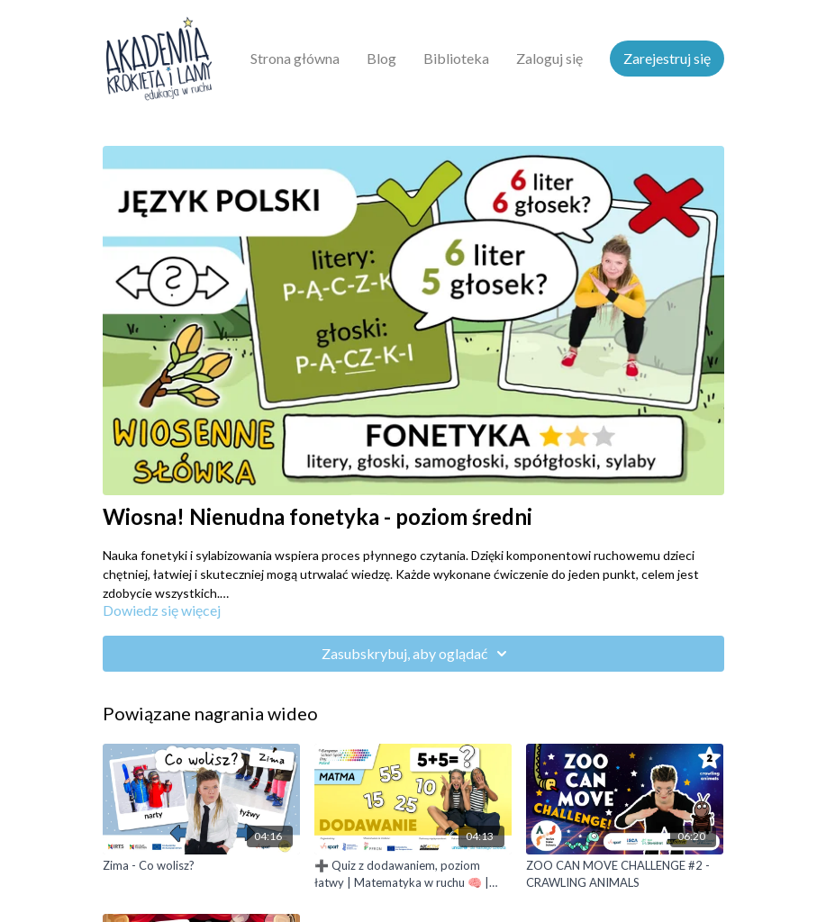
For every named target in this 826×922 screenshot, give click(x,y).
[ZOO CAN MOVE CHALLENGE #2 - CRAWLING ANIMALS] (624, 874)
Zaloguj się (549, 58)
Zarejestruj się (667, 58)
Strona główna (295, 58)
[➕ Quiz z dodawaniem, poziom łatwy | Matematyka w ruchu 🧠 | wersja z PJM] (413, 874)
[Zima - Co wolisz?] (201, 866)
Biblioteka (456, 58)
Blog (381, 58)
